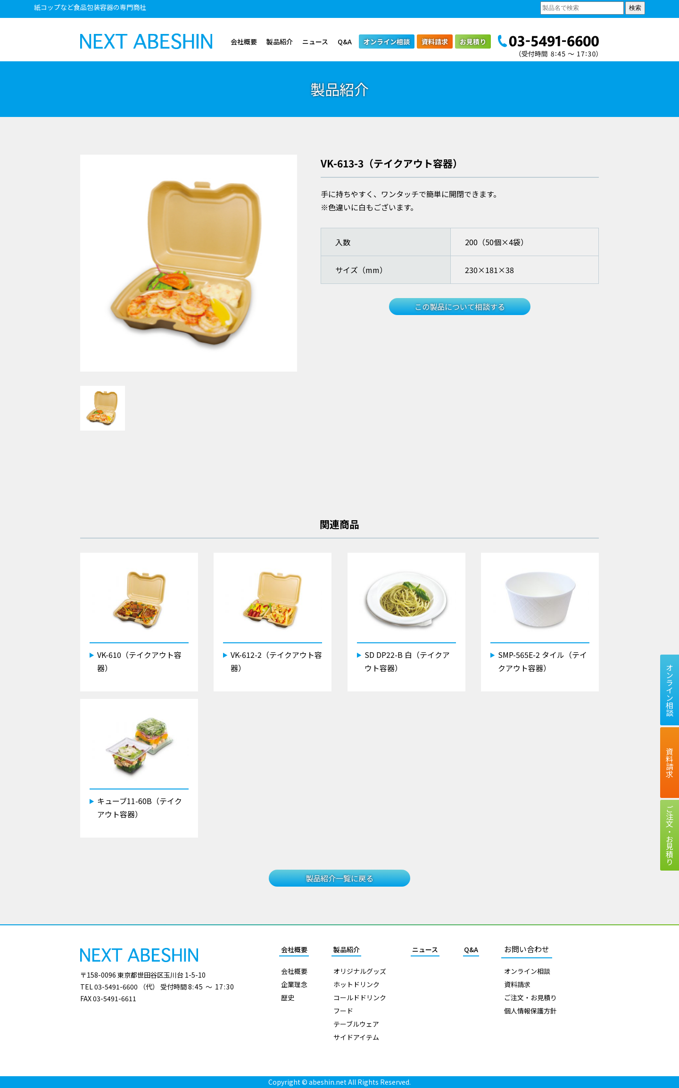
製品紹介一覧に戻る (339, 878)
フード (343, 1010)
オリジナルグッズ (359, 971)
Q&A (345, 41)
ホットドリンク (356, 984)
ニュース (315, 41)
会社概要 (244, 41)
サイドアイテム (356, 1037)
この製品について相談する (459, 306)
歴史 (287, 997)
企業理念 (294, 984)
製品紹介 (279, 41)
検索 (635, 7)
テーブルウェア (356, 1024)
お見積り (473, 41)
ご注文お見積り (669, 835)
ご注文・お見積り (530, 997)
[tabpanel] (188, 263)
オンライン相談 (387, 41)
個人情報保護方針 (530, 1010)
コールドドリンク (359, 997)
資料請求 (435, 41)
